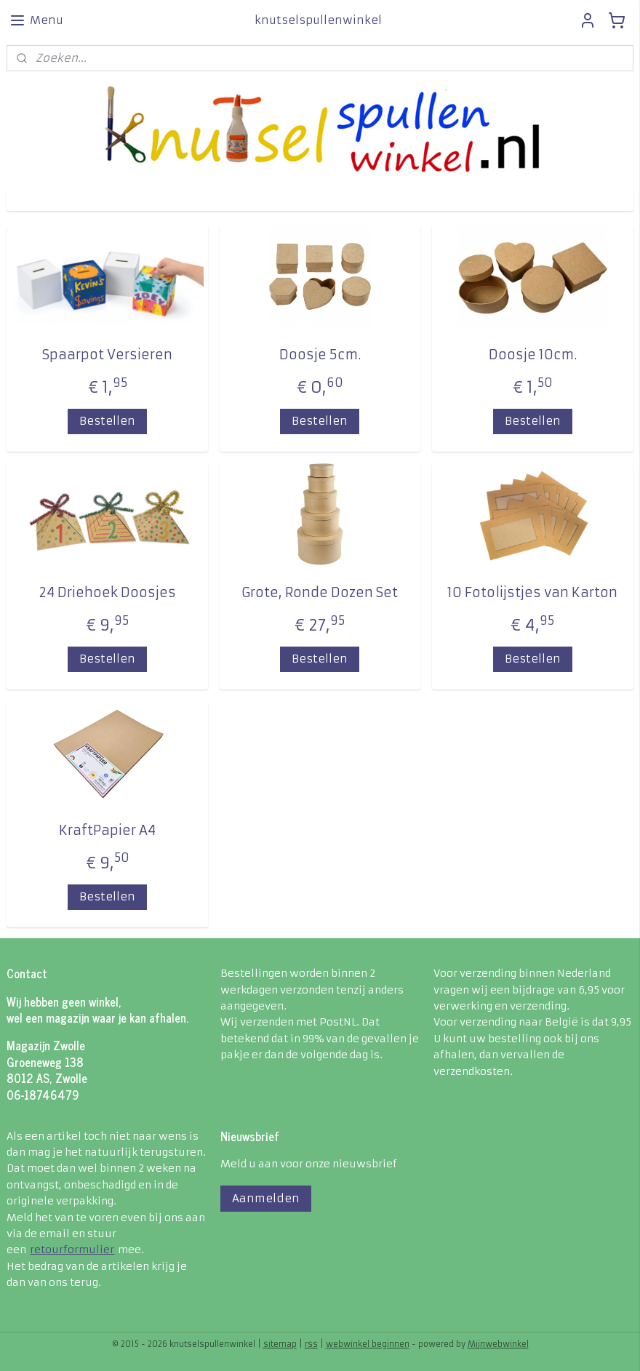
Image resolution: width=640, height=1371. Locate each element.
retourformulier (72, 1249)
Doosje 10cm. (533, 354)
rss (311, 1344)
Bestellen (107, 421)
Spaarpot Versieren (107, 354)
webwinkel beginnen (367, 1344)
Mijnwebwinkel (498, 1344)
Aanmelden (266, 1198)
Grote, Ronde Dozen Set (319, 592)
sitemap (280, 1344)
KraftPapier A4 (107, 830)
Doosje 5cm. (320, 354)
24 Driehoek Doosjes (107, 592)
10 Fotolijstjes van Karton (532, 592)
